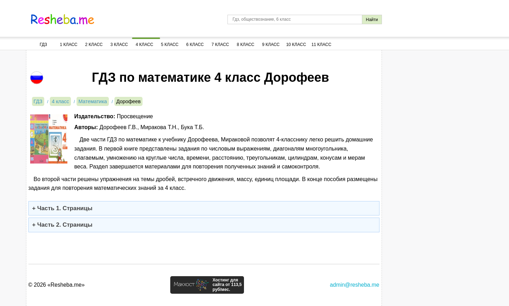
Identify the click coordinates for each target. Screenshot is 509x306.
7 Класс (220, 44)
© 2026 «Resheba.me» (56, 285)
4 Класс (144, 44)
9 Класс (271, 44)
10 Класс (296, 44)
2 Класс (94, 44)
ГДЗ (43, 44)
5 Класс (170, 44)
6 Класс (195, 44)
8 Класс (245, 44)
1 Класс (69, 44)
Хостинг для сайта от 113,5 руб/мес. (227, 285)
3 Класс (119, 44)
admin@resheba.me (354, 285)
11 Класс (321, 44)
